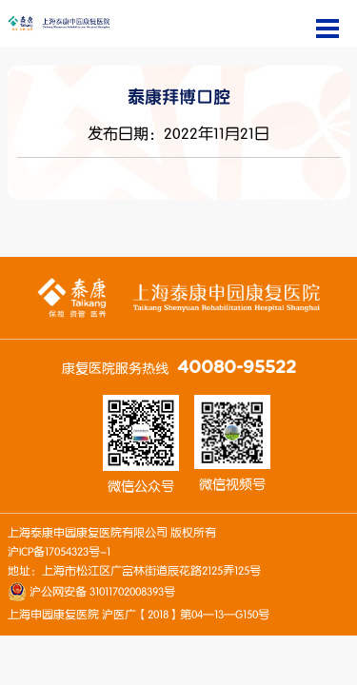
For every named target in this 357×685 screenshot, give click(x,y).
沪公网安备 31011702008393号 (101, 591)
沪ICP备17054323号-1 (59, 551)
